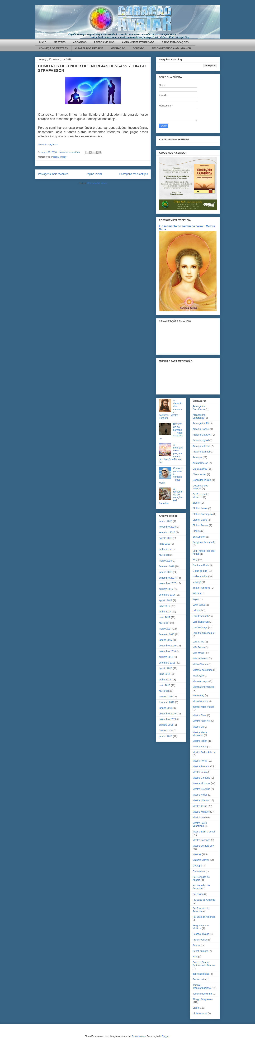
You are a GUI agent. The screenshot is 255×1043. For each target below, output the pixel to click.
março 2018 (165, 560)
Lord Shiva (198, 641)
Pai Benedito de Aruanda (201, 887)
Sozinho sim (199, 979)
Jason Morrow (139, 1036)
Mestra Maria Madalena (200, 734)
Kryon (196, 599)
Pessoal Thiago (59, 156)
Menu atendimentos (203, 686)
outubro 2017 (166, 589)
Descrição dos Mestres (200, 487)
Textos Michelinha (202, 993)
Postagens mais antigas (133, 174)
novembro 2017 (167, 583)
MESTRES (60, 42)
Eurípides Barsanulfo (204, 542)
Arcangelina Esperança (199, 416)
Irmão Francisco (201, 587)
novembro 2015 (167, 719)
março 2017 (165, 628)
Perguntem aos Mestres (201, 927)
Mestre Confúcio (201, 777)
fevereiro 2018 (166, 566)
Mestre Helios (200, 794)
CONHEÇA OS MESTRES (53, 48)
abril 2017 (164, 623)
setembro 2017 (167, 594)
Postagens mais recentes (53, 174)
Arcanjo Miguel (201, 440)
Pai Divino (198, 894)
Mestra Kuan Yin (201, 721)
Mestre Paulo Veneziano (200, 824)
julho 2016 (164, 673)
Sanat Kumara (200, 951)
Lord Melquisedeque (204, 633)
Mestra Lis (198, 726)
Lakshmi (197, 610)
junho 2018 (165, 549)
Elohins (197, 531)
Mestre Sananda (201, 840)
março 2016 (165, 696)
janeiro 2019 (165, 521)
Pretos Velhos (200, 939)
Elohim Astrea (200, 508)
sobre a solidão (201, 973)
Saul (195, 956)
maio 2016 (164, 685)
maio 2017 (164, 617)
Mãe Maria (198, 653)
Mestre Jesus (200, 806)
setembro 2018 (167, 532)
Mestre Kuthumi (201, 811)
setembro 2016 (167, 662)
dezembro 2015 (167, 713)
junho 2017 (165, 611)
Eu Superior (199, 536)
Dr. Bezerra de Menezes (200, 496)
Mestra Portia (200, 760)
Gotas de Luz (200, 570)
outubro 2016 (166, 657)
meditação (198, 675)
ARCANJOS (80, 42)
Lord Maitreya (200, 627)
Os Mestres (199, 871)
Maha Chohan (200, 664)
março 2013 (165, 730)
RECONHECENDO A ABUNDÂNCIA (172, 48)
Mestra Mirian (200, 740)
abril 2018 (164, 555)
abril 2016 (164, 691)
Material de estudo (202, 670)
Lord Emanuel (200, 616)
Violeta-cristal (200, 1013)
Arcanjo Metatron (202, 434)
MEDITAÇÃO (118, 48)
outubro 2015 (166, 724)
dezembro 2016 (167, 645)
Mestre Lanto (200, 817)
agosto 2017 (165, 600)
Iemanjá (197, 582)
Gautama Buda (201, 565)
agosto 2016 (165, 668)
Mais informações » (48, 144)
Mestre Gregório (201, 789)
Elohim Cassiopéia (203, 514)
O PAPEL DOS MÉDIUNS (89, 48)
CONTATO (138, 48)
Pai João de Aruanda (204, 899)
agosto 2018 (165, 538)
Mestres (197, 854)
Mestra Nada (199, 746)
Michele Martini (201, 860)
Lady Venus (199, 604)
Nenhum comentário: (70, 152)
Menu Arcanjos (201, 681)
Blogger (165, 1036)
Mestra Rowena (201, 766)
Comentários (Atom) (97, 183)
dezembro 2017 (167, 577)
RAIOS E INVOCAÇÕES (175, 42)
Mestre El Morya (201, 783)
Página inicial (94, 174)
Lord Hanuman (201, 621)
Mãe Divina (199, 647)
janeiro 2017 (165, 640)
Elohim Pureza (200, 525)
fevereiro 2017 (166, 634)
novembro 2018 (167, 526)
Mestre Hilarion (201, 800)
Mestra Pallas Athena (204, 752)
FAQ (195, 559)
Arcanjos (197, 457)
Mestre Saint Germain (204, 831)
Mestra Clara (199, 715)
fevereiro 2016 (166, 702)
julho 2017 (164, 606)
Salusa (196, 945)
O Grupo (197, 865)
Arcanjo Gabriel (201, 429)
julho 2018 (164, 543)
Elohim (196, 502)
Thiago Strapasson (203, 999)
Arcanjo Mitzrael (201, 446)
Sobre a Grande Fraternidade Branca (204, 964)
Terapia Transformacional (202, 986)
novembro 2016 (167, 651)
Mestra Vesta (200, 772)
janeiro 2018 (165, 572)
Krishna (197, 593)
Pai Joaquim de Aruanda (201, 910)
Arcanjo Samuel (201, 451)
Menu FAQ (198, 695)
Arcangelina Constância (199, 408)
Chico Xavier (199, 474)
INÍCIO (42, 42)
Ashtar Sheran (200, 463)
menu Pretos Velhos (203, 706)
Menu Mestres (200, 701)
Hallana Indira (200, 576)
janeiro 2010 (165, 736)
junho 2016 (165, 679)
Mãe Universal (200, 658)
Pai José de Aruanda (204, 916)
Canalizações (200, 468)
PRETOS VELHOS (104, 42)
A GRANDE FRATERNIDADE (138, 42)
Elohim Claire (200, 519)
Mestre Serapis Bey (203, 845)
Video (196, 1007)
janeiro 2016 (165, 707)
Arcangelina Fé (201, 423)
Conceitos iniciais (202, 480)
